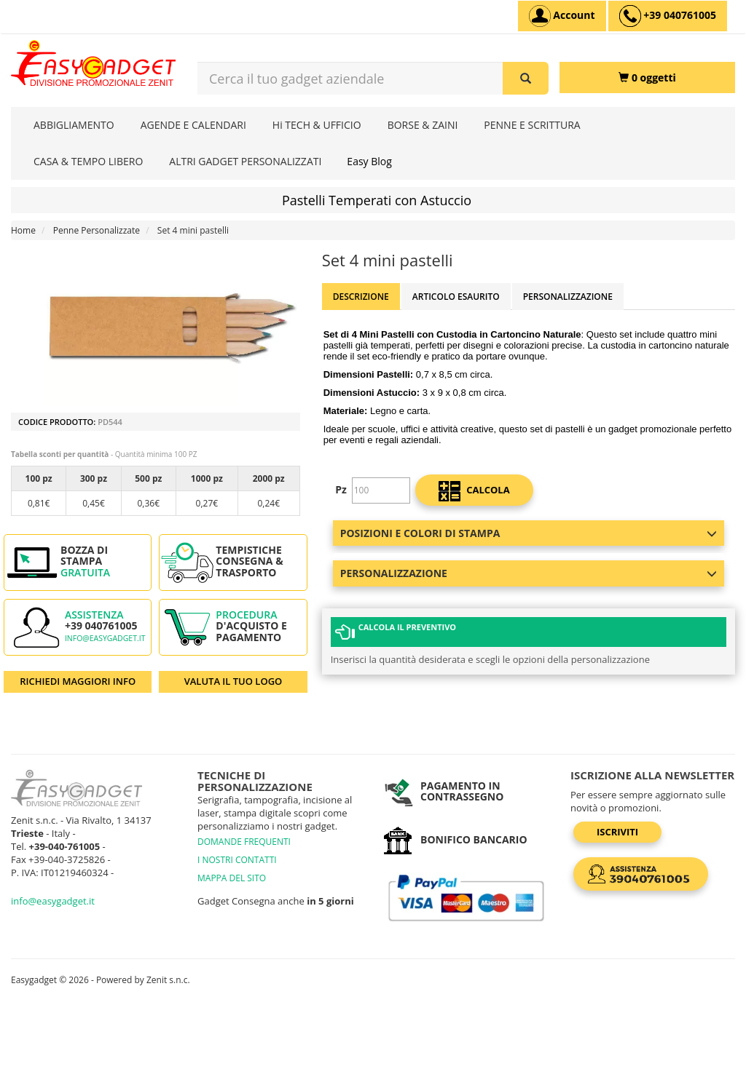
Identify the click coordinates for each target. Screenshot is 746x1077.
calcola (474, 491)
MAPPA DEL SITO (231, 878)
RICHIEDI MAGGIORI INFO (78, 681)
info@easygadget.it (105, 638)
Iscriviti (617, 831)
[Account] (562, 16)
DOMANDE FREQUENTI (244, 841)
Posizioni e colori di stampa (528, 533)
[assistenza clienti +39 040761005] (667, 16)
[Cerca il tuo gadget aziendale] (526, 78)
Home (23, 230)
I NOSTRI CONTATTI (237, 860)
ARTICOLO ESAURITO (456, 296)
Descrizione (361, 296)
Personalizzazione (568, 296)
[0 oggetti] (647, 77)
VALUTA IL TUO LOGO (233, 681)
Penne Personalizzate (96, 230)
